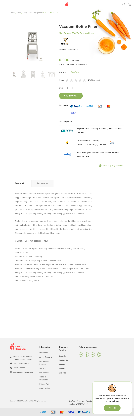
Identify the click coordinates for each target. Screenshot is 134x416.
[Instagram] (99, 354)
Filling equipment (36, 13)
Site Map (62, 373)
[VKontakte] (93, 354)
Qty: (61, 88)
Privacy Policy (44, 384)
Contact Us (63, 360)
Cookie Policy (44, 388)
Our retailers (44, 373)
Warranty (42, 368)
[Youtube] (81, 354)
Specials (62, 356)
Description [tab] (20, 183)
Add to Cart (71, 96)
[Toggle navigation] (3, 4)
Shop (19, 13)
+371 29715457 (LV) (22, 364)
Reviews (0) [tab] (42, 183)
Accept (112, 408)
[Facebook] (87, 354)
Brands (62, 369)
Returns (62, 364)
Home (12, 13)
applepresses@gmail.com (23, 372)
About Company (45, 357)
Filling (25, 13)
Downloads (43, 353)
